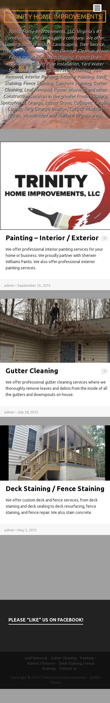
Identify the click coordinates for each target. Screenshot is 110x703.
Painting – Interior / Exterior (52, 238)
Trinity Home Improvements (55, 16)
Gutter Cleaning (32, 375)
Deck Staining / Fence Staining (55, 491)
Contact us (68, 668)
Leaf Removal (36, 658)
